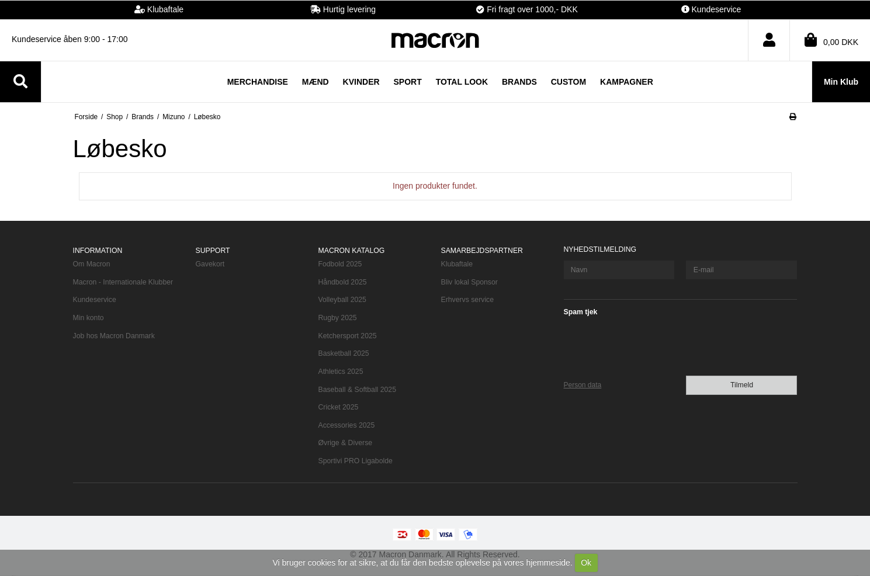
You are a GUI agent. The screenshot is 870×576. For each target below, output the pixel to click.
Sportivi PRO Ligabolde (355, 461)
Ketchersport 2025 (347, 336)
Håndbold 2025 (342, 282)
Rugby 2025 (337, 318)
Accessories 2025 (346, 425)
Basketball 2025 (343, 353)
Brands (519, 81)
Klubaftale (457, 264)
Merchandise (257, 81)
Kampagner (626, 81)
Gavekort (210, 264)
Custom (568, 81)
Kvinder (361, 81)
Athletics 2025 (340, 371)
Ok (586, 562)
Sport (408, 81)
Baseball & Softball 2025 (357, 390)
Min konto (88, 318)
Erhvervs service (467, 300)
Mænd (315, 81)
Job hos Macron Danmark (114, 336)
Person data (583, 385)
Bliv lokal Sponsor (469, 282)
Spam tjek (581, 312)
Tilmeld (741, 385)
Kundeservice (94, 300)
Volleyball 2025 (342, 300)
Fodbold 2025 (340, 264)
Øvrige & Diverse (345, 443)
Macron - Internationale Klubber (123, 282)
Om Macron (91, 264)
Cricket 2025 (338, 407)
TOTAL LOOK (462, 81)
